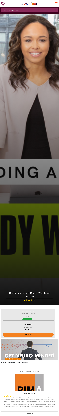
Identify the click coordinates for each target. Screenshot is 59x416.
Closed (28, 334)
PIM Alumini (29, 393)
